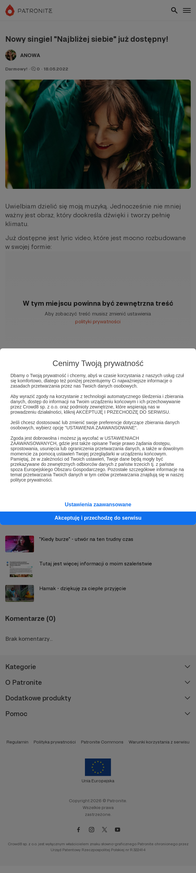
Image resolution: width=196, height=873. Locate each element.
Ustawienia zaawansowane (98, 504)
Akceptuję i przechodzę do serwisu (98, 518)
